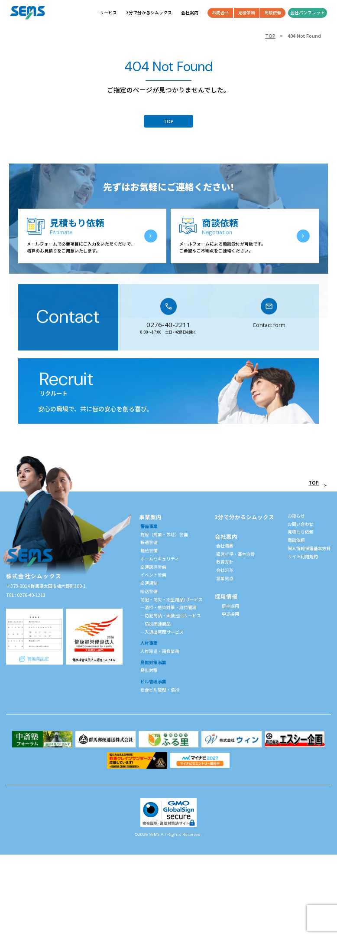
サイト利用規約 (303, 557)
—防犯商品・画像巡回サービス (170, 616)
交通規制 (149, 583)
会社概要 (224, 546)
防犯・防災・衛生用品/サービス (171, 599)
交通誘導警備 (153, 567)
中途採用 (230, 614)
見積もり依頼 (301, 532)
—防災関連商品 (155, 624)
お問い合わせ (301, 524)
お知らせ (296, 516)
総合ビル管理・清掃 (159, 690)
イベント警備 (153, 575)
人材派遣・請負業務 (159, 651)
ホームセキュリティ (159, 559)
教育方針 (224, 562)
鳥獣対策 (149, 670)
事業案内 (150, 517)
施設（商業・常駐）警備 (164, 534)
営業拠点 (224, 578)
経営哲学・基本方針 (235, 554)
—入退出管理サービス (162, 632)
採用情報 (226, 596)
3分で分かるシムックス (244, 517)
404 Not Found (304, 36)
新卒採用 (230, 606)
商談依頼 (296, 540)
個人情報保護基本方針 (309, 548)
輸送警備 (149, 591)
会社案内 (226, 536)
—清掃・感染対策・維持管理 (168, 607)
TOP (270, 36)
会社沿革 (224, 570)
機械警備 (149, 550)
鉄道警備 (149, 542)
